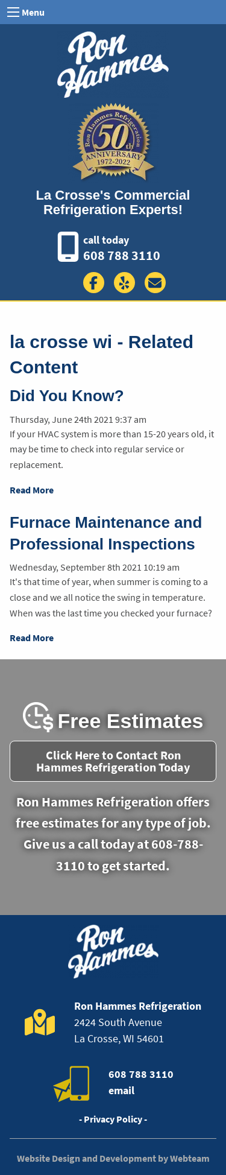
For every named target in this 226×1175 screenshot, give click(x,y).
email (121, 1090)
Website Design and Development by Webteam (113, 1158)
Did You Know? (67, 396)
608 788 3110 (121, 255)
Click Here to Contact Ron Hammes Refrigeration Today (113, 760)
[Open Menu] (13, 12)
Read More (32, 490)
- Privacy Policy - (113, 1119)
